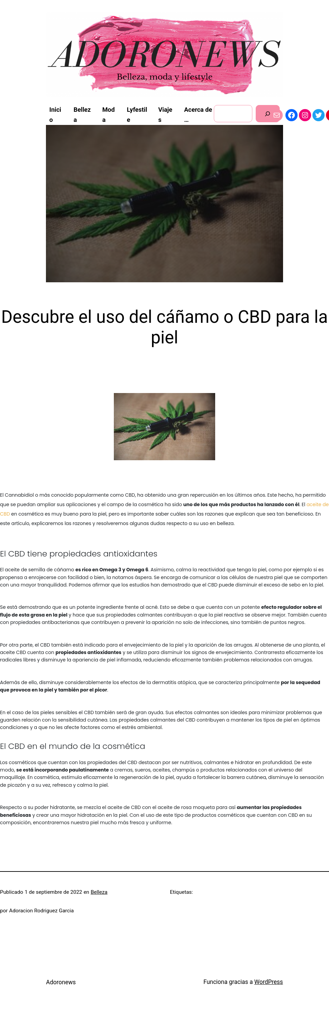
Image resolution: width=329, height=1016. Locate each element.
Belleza (99, 892)
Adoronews (61, 982)
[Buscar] (268, 113)
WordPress (268, 982)
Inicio (55, 115)
